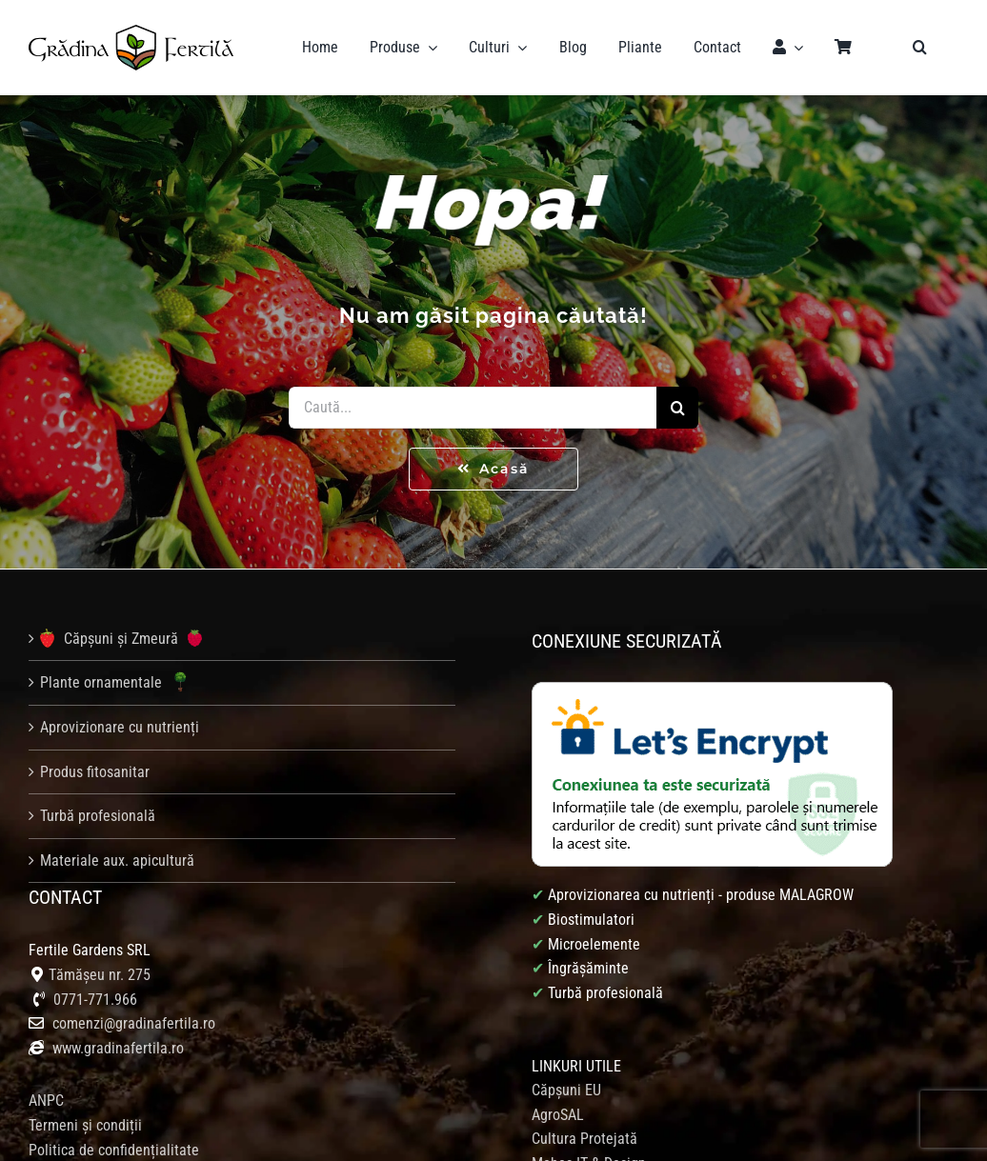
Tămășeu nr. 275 (100, 975)
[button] (920, 47)
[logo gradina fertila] (131, 32)
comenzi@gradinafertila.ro (133, 1023)
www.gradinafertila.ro (116, 1048)
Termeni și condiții (85, 1125)
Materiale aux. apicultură (117, 860)
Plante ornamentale (117, 683)
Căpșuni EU (566, 1090)
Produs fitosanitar (95, 772)
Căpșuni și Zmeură (121, 638)
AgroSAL (558, 1115)
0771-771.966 (95, 1000)
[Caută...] (472, 408)
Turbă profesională (97, 816)
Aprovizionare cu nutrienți (119, 727)
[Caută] (677, 408)
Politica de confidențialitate (114, 1150)
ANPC (46, 1100)
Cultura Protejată (584, 1139)
